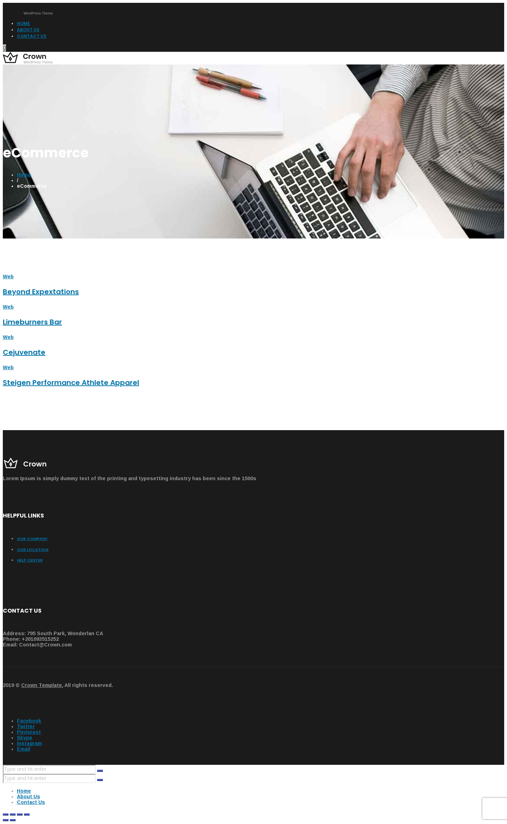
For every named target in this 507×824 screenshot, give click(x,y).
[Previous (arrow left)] (5, 820)
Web (8, 276)
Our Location (32, 549)
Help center (30, 560)
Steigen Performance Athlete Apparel (71, 383)
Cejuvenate (24, 352)
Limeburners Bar (32, 322)
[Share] (12, 814)
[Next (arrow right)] (12, 820)
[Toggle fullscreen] (20, 814)
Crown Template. (42, 685)
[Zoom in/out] (27, 814)
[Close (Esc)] (5, 814)
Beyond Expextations (41, 292)
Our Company (32, 538)
